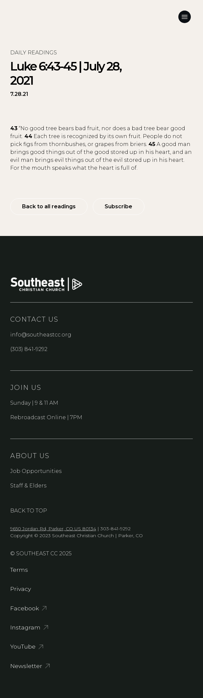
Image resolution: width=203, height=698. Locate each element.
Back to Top (28, 511)
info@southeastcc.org (40, 335)
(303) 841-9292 (28, 349)
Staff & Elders (28, 485)
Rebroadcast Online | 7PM (46, 417)
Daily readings (33, 52)
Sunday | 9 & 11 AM (34, 403)
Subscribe (118, 206)
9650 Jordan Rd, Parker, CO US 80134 (53, 529)
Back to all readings (49, 206)
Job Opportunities (36, 471)
